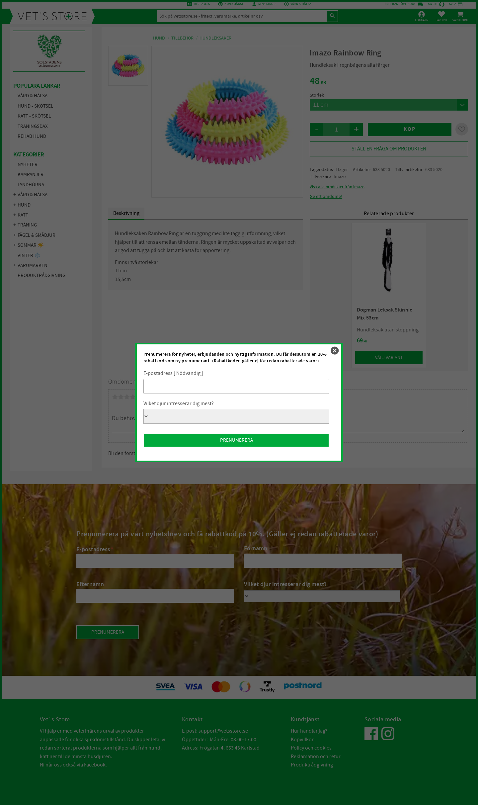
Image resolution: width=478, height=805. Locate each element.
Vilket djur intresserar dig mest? (178, 403)
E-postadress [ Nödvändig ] (173, 373)
